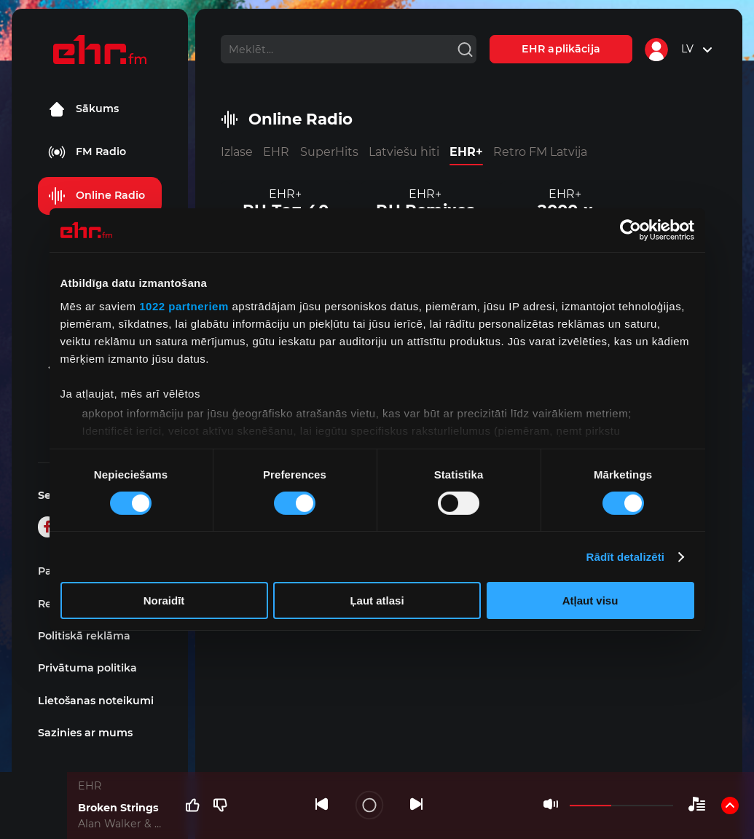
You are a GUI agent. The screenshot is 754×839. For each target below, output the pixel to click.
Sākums (83, 109)
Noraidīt (164, 600)
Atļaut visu (590, 600)
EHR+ (466, 152)
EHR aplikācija (561, 48)
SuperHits (329, 152)
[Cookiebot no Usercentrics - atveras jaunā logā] (630, 230)
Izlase (237, 152)
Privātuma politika (87, 667)
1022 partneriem (184, 305)
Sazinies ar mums (85, 732)
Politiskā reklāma (84, 635)
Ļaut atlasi (377, 600)
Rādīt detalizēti (625, 557)
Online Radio (96, 196)
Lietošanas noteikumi (96, 700)
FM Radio (87, 152)
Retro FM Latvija (540, 152)
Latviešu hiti (404, 152)
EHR (276, 152)
